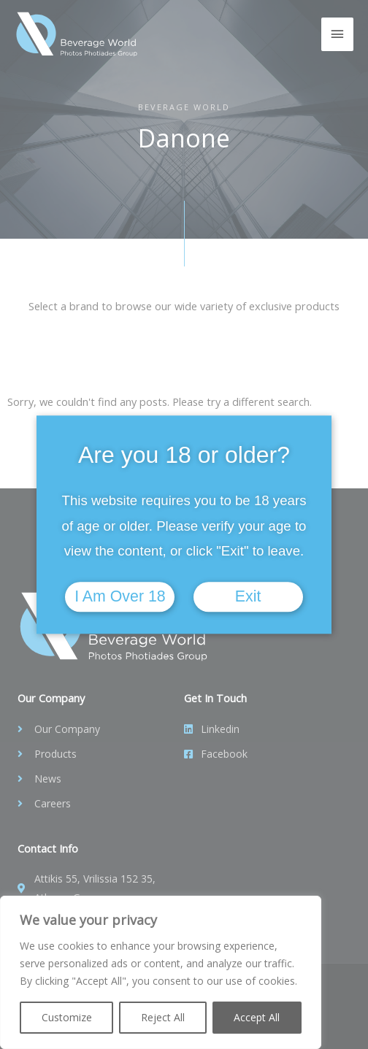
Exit (248, 596)
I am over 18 (119, 596)
